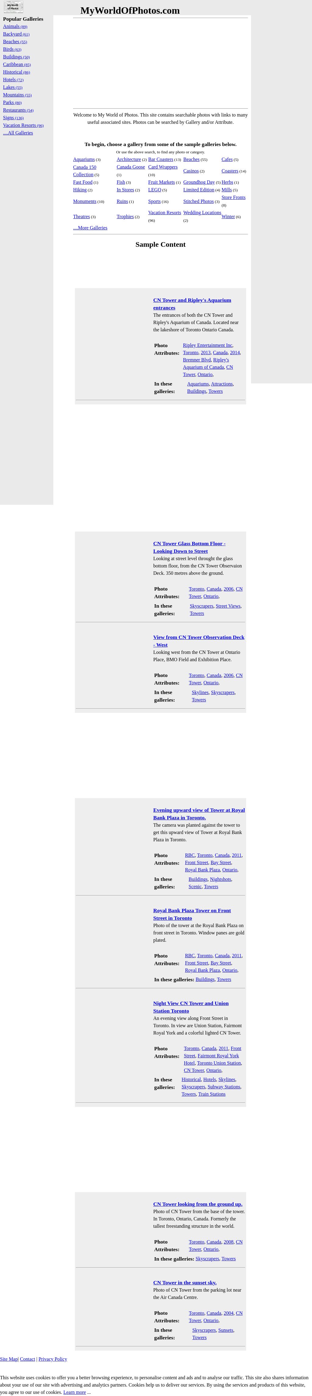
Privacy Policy (52, 1359)
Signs (13, 117)
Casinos (191, 170)
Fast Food (83, 182)
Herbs (227, 182)
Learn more (74, 1392)
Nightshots (220, 879)
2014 (235, 352)
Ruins (122, 201)
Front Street (196, 862)
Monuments (84, 201)
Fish (121, 182)
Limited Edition (198, 189)
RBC (190, 855)
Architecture (129, 159)
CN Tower (194, 1070)
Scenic (195, 886)
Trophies (125, 216)
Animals (15, 26)
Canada (220, 352)
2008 (228, 1241)
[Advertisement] (160, 63)
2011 (236, 855)
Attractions (222, 383)
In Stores (125, 189)
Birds (12, 49)
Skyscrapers (201, 606)
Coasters (230, 170)
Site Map (9, 1359)
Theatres (81, 216)
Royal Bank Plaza (202, 869)
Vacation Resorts (164, 212)
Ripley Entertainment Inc (207, 345)
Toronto (190, 352)
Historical (191, 1079)
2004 (228, 1313)
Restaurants (18, 110)
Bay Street (221, 862)
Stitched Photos (198, 201)
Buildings (196, 391)
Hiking (80, 189)
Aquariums (84, 159)
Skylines (200, 692)
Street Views (228, 606)
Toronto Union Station (219, 1063)
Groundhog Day (199, 182)
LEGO (154, 189)
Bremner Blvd (197, 359)
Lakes (13, 87)
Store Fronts (234, 197)
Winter (228, 216)
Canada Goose (131, 166)
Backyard (16, 34)
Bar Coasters (160, 159)
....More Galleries (90, 227)
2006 (228, 589)
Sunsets (225, 1330)
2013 (206, 352)
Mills (227, 189)
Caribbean (17, 64)
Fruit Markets (161, 182)
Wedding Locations (202, 212)
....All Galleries (18, 132)
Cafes (227, 159)
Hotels (209, 1079)
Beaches (191, 159)
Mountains (17, 94)
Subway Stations (223, 1086)
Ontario (205, 374)
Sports (154, 201)
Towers (215, 391)
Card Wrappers (163, 166)
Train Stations (212, 1094)
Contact (27, 1359)
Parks (12, 102)
